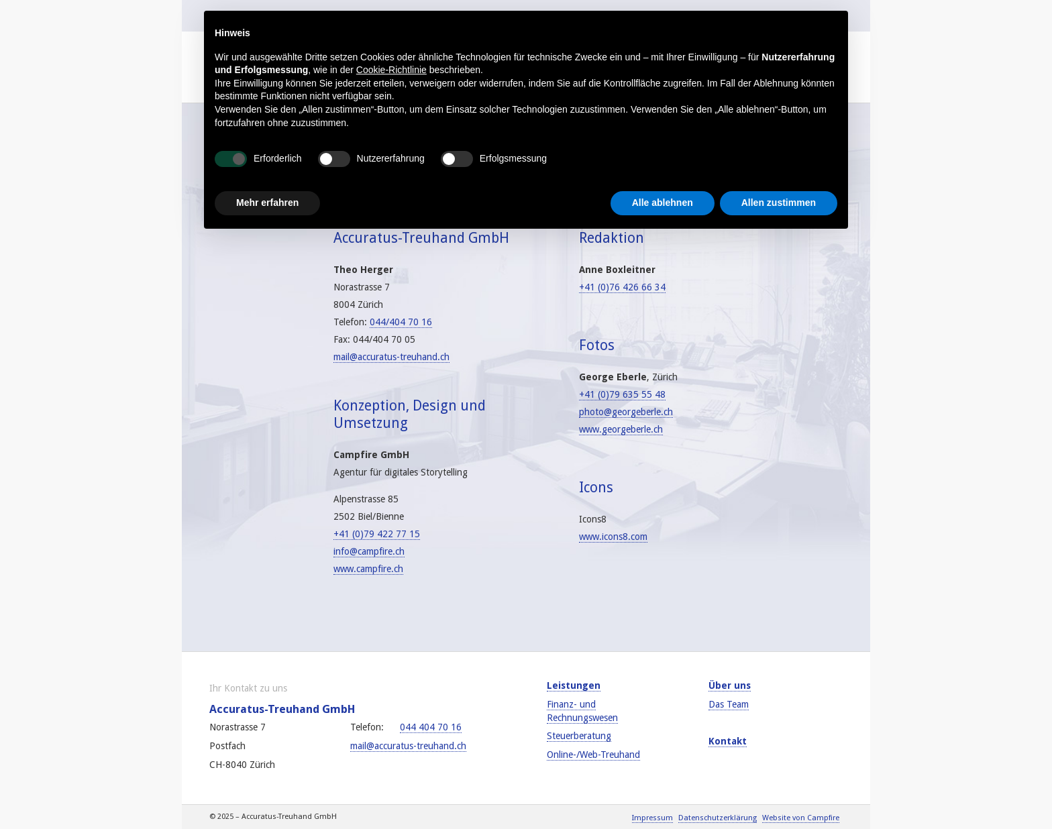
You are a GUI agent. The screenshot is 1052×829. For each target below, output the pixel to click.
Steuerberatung (579, 735)
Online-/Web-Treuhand (593, 754)
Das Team (728, 704)
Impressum (652, 818)
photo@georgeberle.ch (626, 411)
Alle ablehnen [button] (662, 202)
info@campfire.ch (369, 551)
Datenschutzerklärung (717, 818)
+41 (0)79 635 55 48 (622, 394)
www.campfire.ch (368, 568)
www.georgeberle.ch (621, 429)
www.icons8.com (613, 536)
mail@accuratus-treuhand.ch (391, 356)
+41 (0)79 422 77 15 (376, 534)
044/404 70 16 (401, 322)
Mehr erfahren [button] (267, 202)
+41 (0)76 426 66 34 (622, 287)
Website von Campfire (800, 818)
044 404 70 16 (431, 727)
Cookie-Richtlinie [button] (391, 69)
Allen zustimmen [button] (778, 202)
